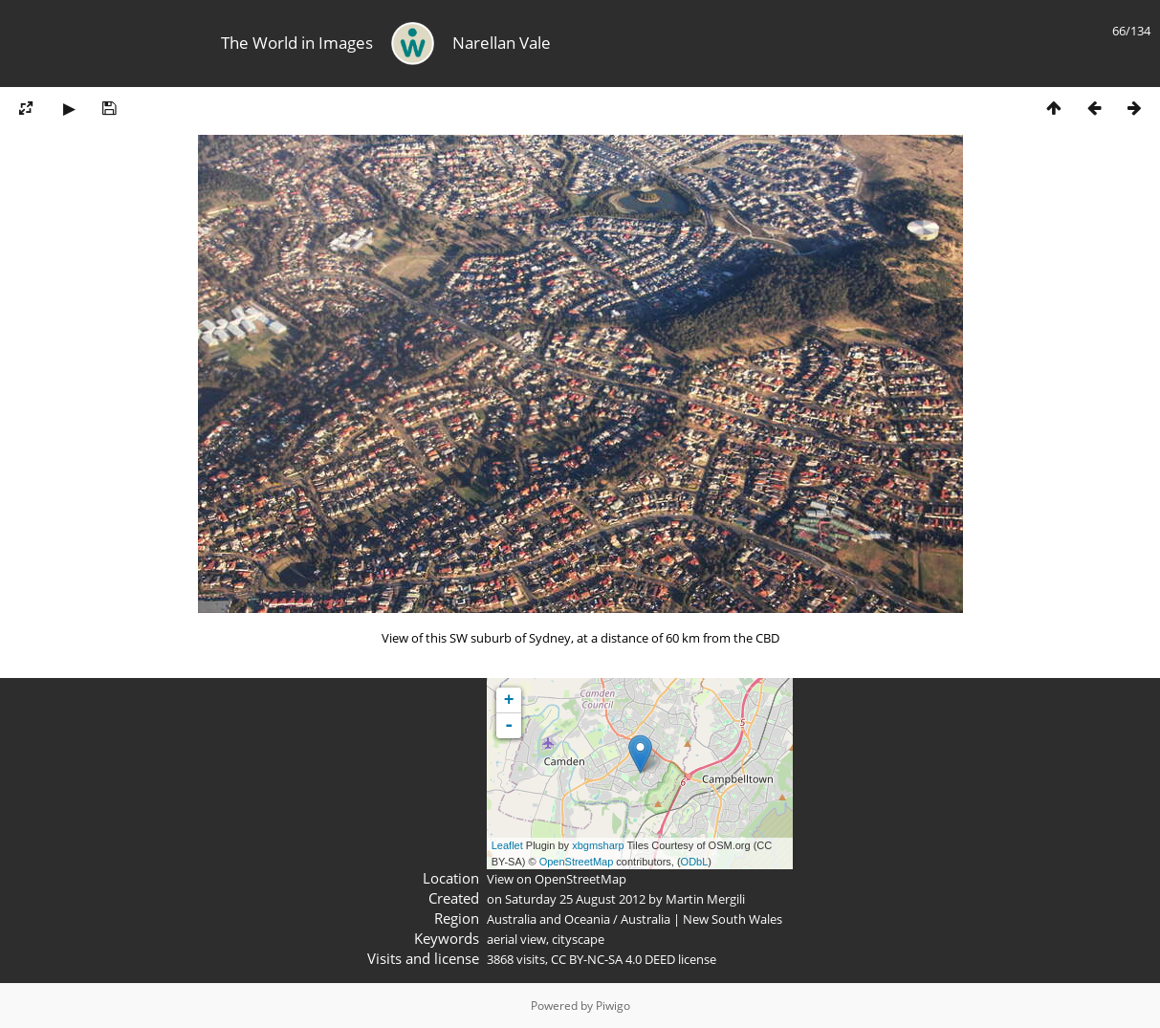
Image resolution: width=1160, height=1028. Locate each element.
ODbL (695, 861)
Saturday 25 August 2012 (575, 899)
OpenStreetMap (576, 861)
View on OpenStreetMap (556, 878)
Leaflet (507, 845)
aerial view (516, 939)
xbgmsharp (598, 845)
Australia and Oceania (548, 919)
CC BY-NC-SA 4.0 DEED (613, 959)
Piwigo (613, 1005)
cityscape (578, 939)
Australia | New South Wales (701, 919)
